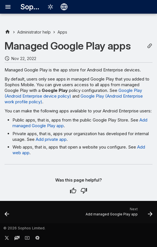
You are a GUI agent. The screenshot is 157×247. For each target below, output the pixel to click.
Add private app (51, 139)
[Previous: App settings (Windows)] (7, 214)
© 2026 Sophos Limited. (24, 228)
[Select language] (64, 7)
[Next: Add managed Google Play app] (118, 214)
